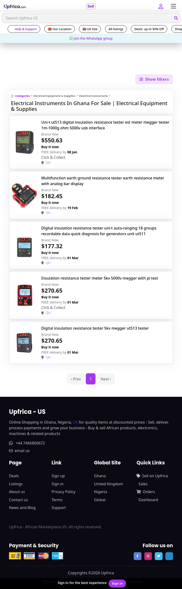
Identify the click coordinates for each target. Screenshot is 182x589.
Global (99, 499)
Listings (16, 483)
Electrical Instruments (93, 96)
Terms (56, 499)
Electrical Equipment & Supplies (54, 96)
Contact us (18, 499)
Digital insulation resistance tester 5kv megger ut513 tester (95, 328)
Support (58, 507)
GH (48, 162)
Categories (20, 96)
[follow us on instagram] (148, 556)
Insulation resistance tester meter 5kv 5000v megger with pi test (99, 278)
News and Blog (22, 507)
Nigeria (100, 491)
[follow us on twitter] (158, 556)
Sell (90, 6)
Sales (143, 483)
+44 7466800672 (27, 443)
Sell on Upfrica (152, 475)
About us (17, 491)
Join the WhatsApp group (91, 38)
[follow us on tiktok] (169, 556)
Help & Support (24, 29)
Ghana (100, 475)
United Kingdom (108, 483)
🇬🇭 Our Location (59, 29)
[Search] (91, 18)
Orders (145, 491)
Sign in (57, 483)
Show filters (154, 79)
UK (75, 422)
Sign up (58, 475)
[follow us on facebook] (137, 556)
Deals (14, 475)
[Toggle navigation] (172, 6)
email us (19, 450)
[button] (161, 6)
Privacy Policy (63, 491)
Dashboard (148, 499)
